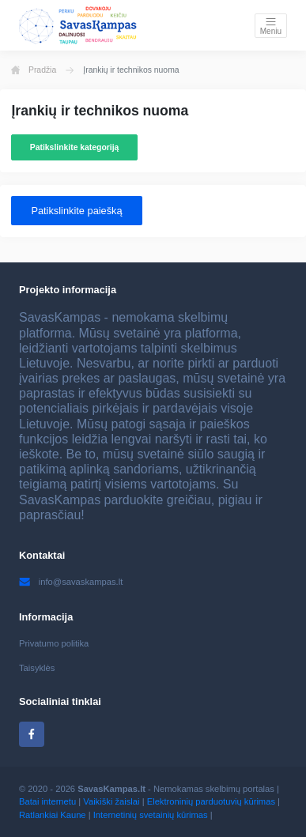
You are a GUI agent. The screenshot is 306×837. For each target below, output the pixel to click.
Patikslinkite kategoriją (74, 147)
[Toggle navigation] (271, 25)
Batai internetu (47, 801)
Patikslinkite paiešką (76, 211)
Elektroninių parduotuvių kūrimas (211, 801)
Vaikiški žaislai (111, 801)
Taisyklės (37, 668)
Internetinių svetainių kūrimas (150, 815)
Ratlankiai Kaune (52, 815)
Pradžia (34, 70)
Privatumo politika (54, 643)
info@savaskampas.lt (71, 581)
